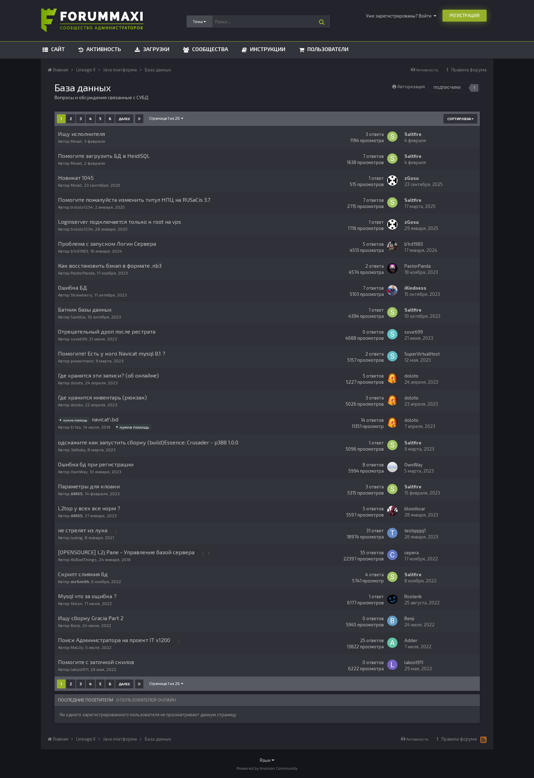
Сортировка (460, 119)
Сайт (57, 49)
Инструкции (267, 49)
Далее (124, 119)
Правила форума (469, 69)
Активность (103, 49)
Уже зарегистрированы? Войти (401, 16)
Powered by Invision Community (267, 768)
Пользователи (327, 49)
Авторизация (411, 86)
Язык (267, 760)
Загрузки (155, 49)
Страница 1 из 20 (166, 118)
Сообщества (209, 49)
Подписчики (447, 87)
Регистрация (464, 15)
